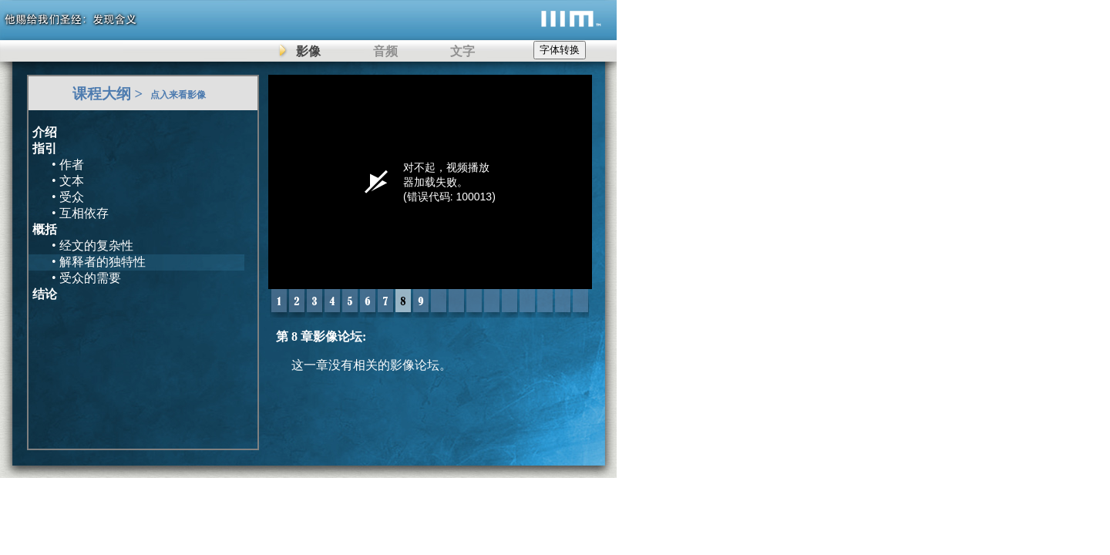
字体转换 (560, 50)
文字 (462, 51)
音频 (385, 51)
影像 (308, 51)
